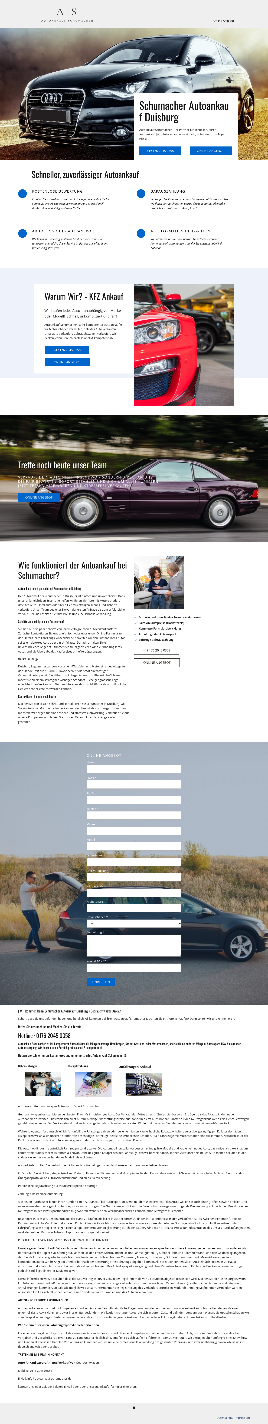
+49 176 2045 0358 (160, 151)
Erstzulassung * (97, 855)
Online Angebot (223, 21)
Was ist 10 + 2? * (97, 961)
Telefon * (93, 809)
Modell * (92, 840)
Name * (92, 762)
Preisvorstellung (97, 871)
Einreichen (101, 982)
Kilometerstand (97, 886)
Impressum (242, 1418)
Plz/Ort (91, 793)
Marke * (92, 824)
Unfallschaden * (97, 917)
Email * (91, 778)
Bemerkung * (95, 932)
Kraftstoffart (95, 902)
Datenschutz (225, 1418)
